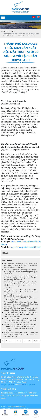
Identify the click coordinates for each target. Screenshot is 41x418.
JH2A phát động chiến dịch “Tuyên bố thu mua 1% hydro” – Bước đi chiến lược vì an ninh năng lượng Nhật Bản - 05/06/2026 (20, 266)
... (24, 341)
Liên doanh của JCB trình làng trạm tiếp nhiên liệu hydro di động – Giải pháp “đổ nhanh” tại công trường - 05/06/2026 (20, 278)
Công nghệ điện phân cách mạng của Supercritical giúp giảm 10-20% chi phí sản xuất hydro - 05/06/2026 (21, 298)
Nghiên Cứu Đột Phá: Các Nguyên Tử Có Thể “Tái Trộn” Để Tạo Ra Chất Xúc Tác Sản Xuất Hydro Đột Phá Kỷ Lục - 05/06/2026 (20, 320)
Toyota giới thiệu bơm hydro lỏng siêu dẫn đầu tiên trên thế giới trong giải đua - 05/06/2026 (20, 309)
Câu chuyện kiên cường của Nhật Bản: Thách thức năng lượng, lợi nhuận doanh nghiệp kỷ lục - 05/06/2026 (21, 272)
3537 (29, 341)
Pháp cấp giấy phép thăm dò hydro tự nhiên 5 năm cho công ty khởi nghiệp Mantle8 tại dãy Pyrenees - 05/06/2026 (20, 314)
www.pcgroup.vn (29, 385)
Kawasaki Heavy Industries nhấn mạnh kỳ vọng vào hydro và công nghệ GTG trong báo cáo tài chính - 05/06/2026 (21, 334)
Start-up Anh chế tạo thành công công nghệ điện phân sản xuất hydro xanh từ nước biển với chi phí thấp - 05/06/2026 (21, 292)
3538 (35, 341)
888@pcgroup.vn (7, 385)
